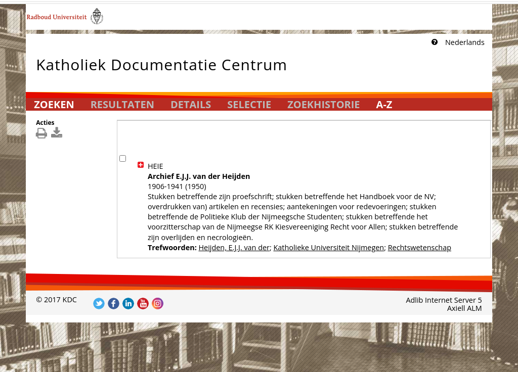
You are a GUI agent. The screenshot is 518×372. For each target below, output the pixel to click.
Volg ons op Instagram (157, 303)
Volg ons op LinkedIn (128, 303)
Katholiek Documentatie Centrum (161, 62)
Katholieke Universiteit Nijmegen (328, 247)
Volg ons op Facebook (113, 303)
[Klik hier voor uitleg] (433, 42)
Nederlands (465, 42)
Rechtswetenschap (419, 247)
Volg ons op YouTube (143, 303)
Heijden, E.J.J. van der (233, 247)
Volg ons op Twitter (99, 303)
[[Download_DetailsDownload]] (58, 135)
